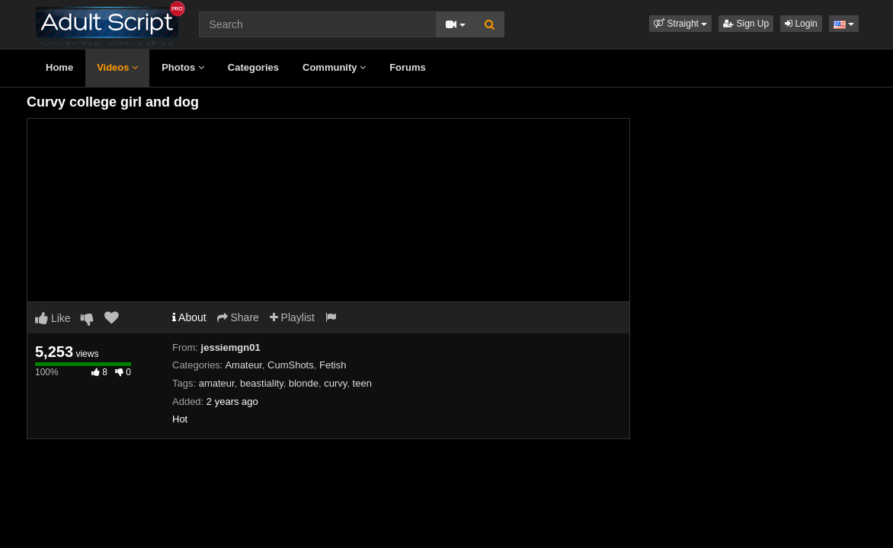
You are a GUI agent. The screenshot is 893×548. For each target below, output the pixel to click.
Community (334, 67)
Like (53, 318)
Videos (117, 67)
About (189, 317)
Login (801, 23)
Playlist (292, 317)
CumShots (290, 365)
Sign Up (746, 23)
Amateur (243, 365)
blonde (303, 383)
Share (238, 317)
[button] (680, 23)
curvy (335, 383)
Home (59, 67)
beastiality (261, 383)
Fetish (332, 365)
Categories (253, 67)
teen (362, 383)
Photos (183, 67)
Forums (407, 67)
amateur (217, 383)
